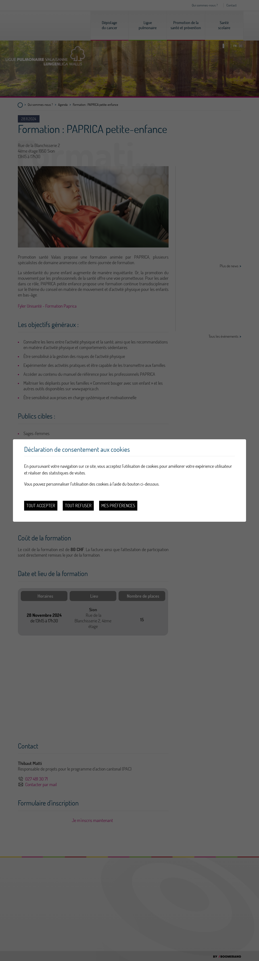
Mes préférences (118, 505)
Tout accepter (40, 505)
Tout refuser (78, 505)
